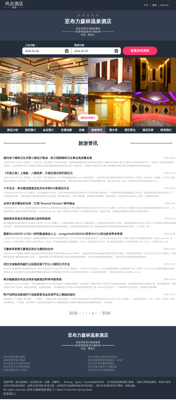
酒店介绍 (12, 130)
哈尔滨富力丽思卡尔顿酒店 (102, 366)
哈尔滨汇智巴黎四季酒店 (101, 363)
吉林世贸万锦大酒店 (14, 360)
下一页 (106, 313)
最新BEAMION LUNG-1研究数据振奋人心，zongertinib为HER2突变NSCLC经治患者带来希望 (62, 234)
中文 (146, 5)
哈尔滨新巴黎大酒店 (14, 356)
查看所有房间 (140, 51)
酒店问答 (148, 130)
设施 (81, 130)
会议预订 (48, 130)
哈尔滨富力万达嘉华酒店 (16, 363)
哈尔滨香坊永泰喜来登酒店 (102, 356)
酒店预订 (30, 130)
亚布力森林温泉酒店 (39, 389)
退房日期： (80, 45)
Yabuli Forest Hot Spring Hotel (74, 389)
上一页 (73, 313)
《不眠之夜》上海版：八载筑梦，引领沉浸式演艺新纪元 (38, 173)
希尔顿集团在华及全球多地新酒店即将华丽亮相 (32, 279)
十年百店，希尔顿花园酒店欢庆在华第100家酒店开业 (36, 188)
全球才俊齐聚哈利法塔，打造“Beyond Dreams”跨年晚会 (39, 203)
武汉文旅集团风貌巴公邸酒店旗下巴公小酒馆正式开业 (36, 264)
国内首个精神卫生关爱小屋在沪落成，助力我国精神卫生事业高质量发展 (47, 158)
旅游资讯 (96, 130)
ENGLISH (165, 5)
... (67, 51)
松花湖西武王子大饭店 (15, 370)
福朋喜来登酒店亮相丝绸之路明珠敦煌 (26, 218)
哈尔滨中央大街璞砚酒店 (101, 370)
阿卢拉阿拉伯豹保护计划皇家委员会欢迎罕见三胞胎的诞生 (39, 294)
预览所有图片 (88, 118)
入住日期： (31, 45)
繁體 (154, 5)
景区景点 (130, 130)
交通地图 (66, 130)
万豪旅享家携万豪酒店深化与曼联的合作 (28, 249)
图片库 (113, 130)
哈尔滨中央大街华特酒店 (16, 366)
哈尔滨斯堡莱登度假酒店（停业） (106, 360)
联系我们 (166, 130)
